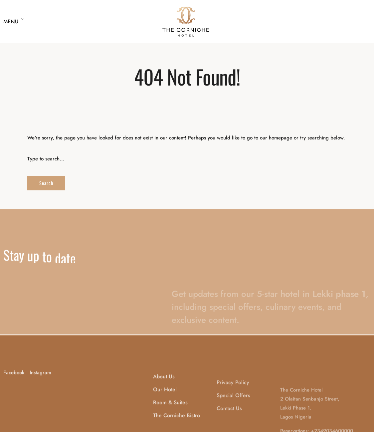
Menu (11, 21)
